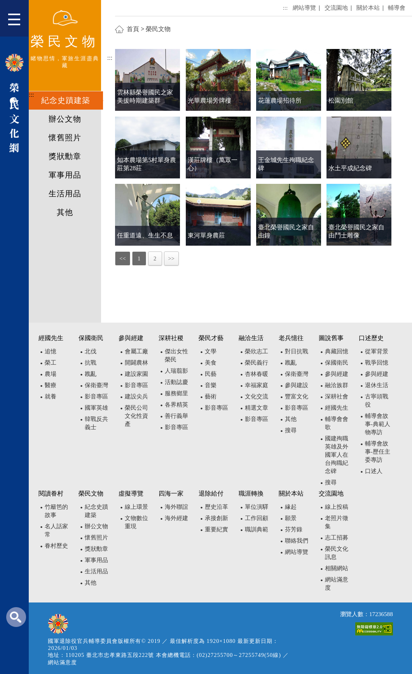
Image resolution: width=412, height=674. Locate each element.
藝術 (210, 396)
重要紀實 (216, 529)
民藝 (210, 373)
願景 (291, 518)
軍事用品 (65, 175)
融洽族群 (336, 385)
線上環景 (136, 506)
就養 (50, 396)
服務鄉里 (176, 393)
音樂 (210, 385)
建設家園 (136, 373)
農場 (50, 373)
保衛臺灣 (96, 385)
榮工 (50, 362)
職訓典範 (256, 529)
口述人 (373, 471)
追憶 (50, 351)
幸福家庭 (256, 385)
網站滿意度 (62, 662)
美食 (210, 362)
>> (171, 258)
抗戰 (90, 362)
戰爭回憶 (376, 362)
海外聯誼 (176, 506)
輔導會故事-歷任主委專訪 (377, 451)
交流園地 (336, 7)
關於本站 (368, 7)
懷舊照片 (65, 137)
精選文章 (256, 407)
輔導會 (396, 7)
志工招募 (336, 537)
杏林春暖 (256, 373)
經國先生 (336, 407)
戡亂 (90, 373)
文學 (210, 351)
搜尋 (291, 430)
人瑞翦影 (176, 370)
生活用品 (65, 193)
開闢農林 (136, 362)
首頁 (133, 29)
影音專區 (96, 396)
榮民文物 (158, 29)
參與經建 (336, 373)
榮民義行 (256, 362)
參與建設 (296, 385)
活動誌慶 (176, 382)
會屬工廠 (136, 351)
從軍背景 (376, 351)
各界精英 (176, 404)
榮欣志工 (256, 351)
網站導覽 (304, 7)
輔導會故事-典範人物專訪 (377, 423)
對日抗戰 (296, 351)
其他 (65, 212)
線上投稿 (336, 506)
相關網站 (336, 568)
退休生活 (376, 385)
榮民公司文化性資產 (136, 415)
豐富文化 (296, 396)
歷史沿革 (216, 506)
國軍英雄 (96, 407)
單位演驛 (256, 506)
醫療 (50, 385)
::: (31, 94)
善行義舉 (176, 415)
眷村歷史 (56, 545)
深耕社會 (336, 396)
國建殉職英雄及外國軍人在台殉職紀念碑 (336, 454)
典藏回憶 (336, 351)
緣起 (291, 506)
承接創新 (216, 518)
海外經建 (176, 518)
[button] (18, 21)
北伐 (90, 351)
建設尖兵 (136, 396)
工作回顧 (256, 518)
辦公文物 (65, 119)
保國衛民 (336, 362)
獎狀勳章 (65, 156)
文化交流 (256, 396)
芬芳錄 (293, 529)
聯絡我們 (296, 540)
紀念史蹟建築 (65, 100)
